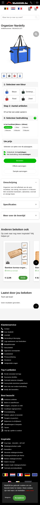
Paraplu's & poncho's (9, 418)
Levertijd (5, 335)
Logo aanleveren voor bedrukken (13, 341)
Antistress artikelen (9, 399)
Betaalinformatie (8, 344)
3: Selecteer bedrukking (20, 118)
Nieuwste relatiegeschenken (12, 452)
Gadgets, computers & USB (12, 406)
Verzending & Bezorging (10, 338)
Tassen (5, 427)
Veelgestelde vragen (9, 363)
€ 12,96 (8, 278)
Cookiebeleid (7, 354)
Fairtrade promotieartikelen (11, 468)
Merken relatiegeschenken (11, 459)
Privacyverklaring (8, 357)
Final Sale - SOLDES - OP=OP (13, 443)
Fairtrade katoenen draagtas (12, 380)
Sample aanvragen (20, 171)
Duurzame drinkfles (9, 377)
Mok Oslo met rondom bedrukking (14, 386)
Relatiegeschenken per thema (12, 455)
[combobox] (17, 17)
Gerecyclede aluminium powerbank (14, 383)
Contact (5, 329)
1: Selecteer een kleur (15, 84)
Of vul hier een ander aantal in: (15, 112)
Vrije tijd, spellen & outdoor (11, 430)
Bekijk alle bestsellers (10, 389)
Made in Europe (8, 462)
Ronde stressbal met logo (11, 374)
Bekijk (23, 278)
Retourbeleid (7, 347)
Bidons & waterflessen (10, 402)
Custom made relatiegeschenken (13, 465)
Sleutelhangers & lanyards (11, 424)
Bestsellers (6, 449)
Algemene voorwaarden (10, 351)
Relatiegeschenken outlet (11, 446)
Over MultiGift (7, 332)
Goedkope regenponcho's (11, 409)
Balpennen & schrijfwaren (11, 421)
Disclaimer (6, 360)
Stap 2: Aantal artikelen (15, 106)
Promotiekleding (8, 412)
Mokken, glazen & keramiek (12, 415)
